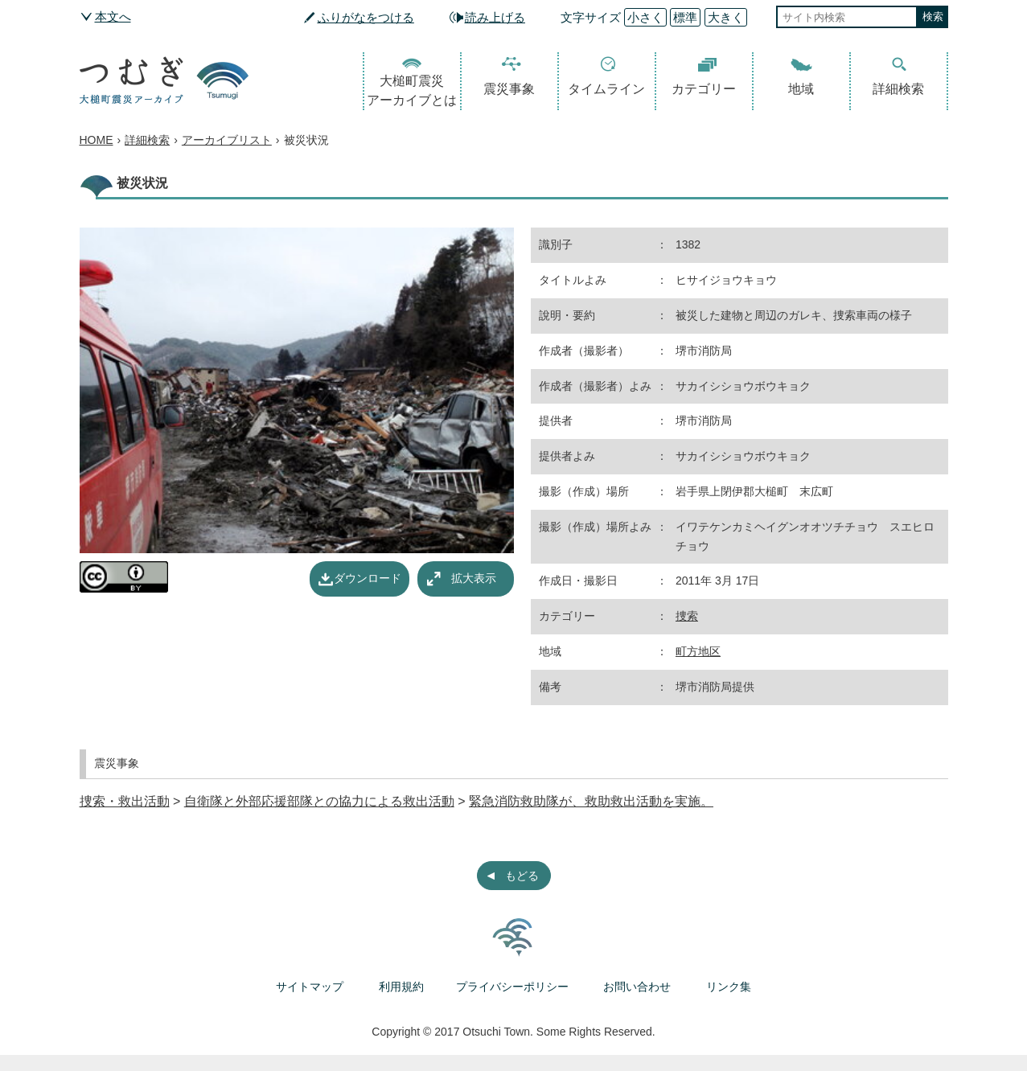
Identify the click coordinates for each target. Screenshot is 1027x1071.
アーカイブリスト (227, 139)
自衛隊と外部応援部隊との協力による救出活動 (319, 801)
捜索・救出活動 (125, 801)
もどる (522, 875)
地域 (801, 89)
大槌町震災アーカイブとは (412, 90)
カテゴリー (704, 89)
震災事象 (509, 89)
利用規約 (401, 986)
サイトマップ (309, 986)
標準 (685, 17)
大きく (726, 17)
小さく (645, 17)
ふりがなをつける (366, 17)
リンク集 (728, 986)
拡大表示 (473, 578)
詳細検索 (898, 89)
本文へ (113, 16)
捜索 (687, 615)
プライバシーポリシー (512, 986)
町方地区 (698, 651)
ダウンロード (367, 578)
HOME (96, 139)
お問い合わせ (637, 986)
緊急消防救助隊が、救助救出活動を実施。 (591, 801)
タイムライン (606, 89)
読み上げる (495, 17)
